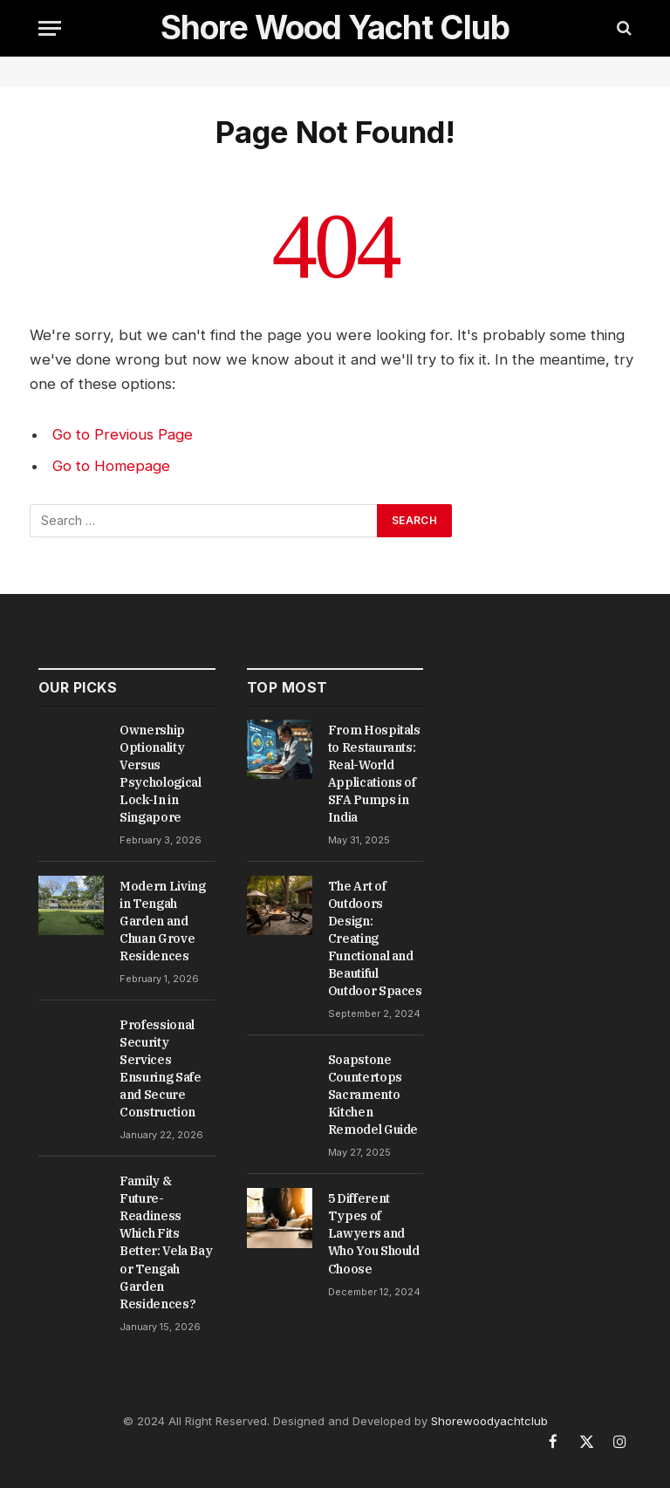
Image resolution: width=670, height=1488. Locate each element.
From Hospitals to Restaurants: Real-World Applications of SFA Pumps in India (374, 773)
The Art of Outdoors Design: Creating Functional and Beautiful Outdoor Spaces (375, 938)
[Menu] (49, 28)
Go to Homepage (111, 465)
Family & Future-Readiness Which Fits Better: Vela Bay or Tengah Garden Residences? (166, 1242)
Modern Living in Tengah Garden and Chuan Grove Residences (162, 921)
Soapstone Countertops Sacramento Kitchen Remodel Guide (373, 1094)
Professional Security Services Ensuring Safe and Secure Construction (160, 1068)
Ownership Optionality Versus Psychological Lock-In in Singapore (160, 773)
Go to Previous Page (122, 434)
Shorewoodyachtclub (489, 1421)
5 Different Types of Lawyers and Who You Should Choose (374, 1233)
